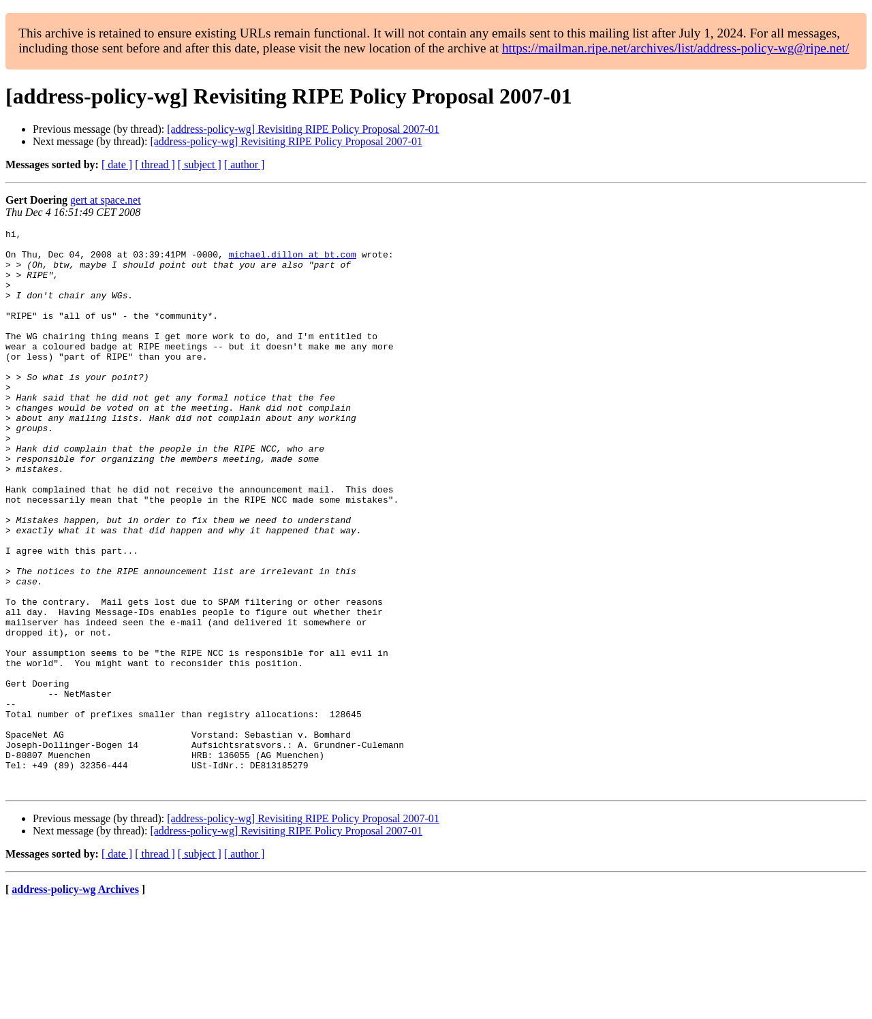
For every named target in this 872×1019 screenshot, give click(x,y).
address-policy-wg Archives (75, 1001)
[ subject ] (199, 164)
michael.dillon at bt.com (292, 260)
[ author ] (244, 164)
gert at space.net (105, 200)
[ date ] (117, 164)
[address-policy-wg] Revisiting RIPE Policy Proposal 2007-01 (303, 129)
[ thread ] (155, 164)
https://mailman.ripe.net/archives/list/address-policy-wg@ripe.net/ (676, 48)
